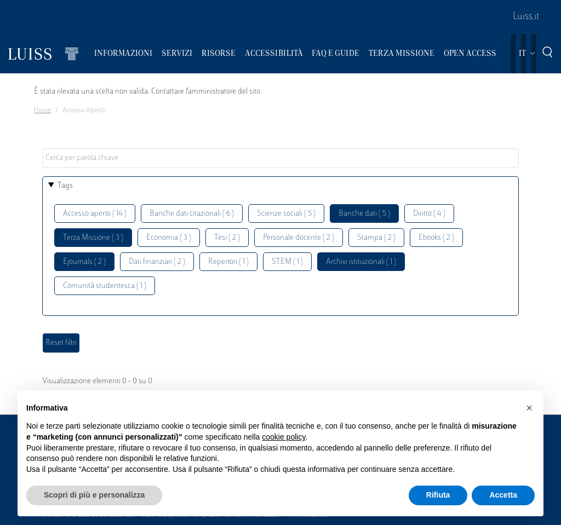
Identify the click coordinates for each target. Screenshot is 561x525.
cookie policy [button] (283, 436)
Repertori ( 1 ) (228, 262)
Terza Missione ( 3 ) (93, 238)
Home (42, 110)
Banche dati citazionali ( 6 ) (192, 214)
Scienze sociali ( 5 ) (286, 214)
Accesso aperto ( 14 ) (95, 214)
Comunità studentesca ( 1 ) (104, 286)
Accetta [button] (503, 495)
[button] (529, 408)
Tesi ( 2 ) (227, 238)
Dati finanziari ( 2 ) (157, 262)
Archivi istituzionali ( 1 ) (361, 262)
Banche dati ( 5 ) (364, 214)
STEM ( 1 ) (287, 262)
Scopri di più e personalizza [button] (94, 495)
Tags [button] (65, 186)
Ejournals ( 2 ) (84, 262)
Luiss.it (526, 17)
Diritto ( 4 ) (429, 214)
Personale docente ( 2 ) (298, 238)
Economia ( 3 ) (168, 238)
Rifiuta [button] (438, 495)
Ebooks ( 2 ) (436, 238)
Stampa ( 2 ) (376, 238)
